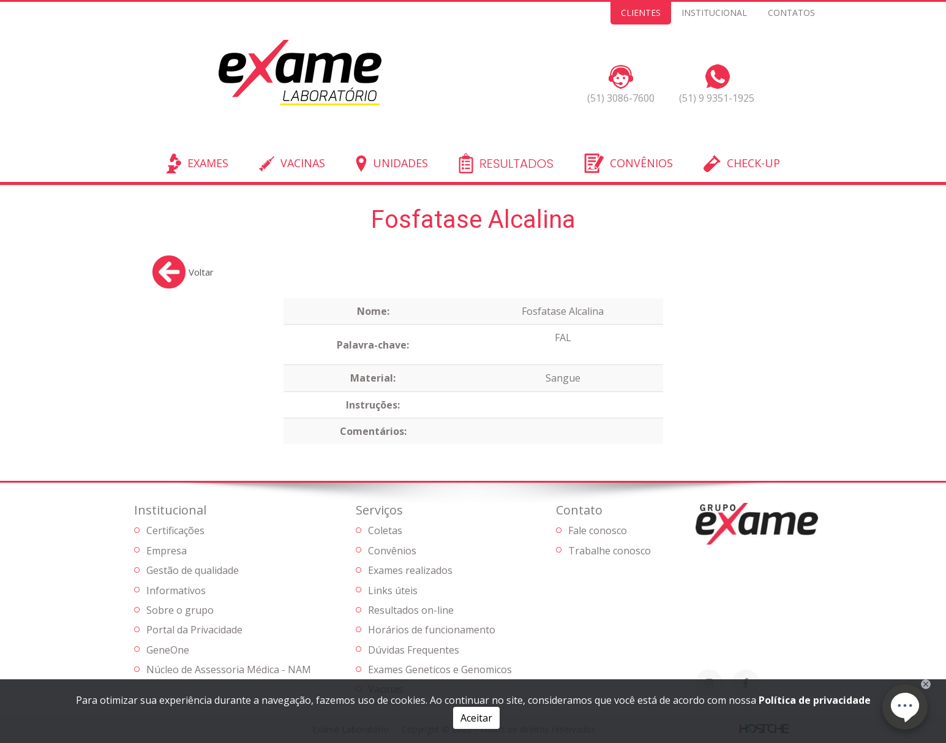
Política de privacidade (815, 700)
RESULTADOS (516, 164)
